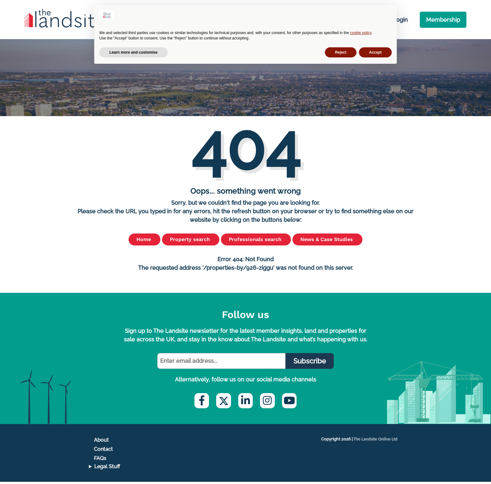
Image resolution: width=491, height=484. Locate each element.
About (101, 442)
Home (144, 241)
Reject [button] (340, 52)
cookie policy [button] (361, 33)
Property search (190, 241)
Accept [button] (375, 52)
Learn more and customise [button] (133, 52)
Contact (103, 451)
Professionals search (256, 241)
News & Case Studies (327, 241)
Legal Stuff (107, 469)
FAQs (100, 460)
